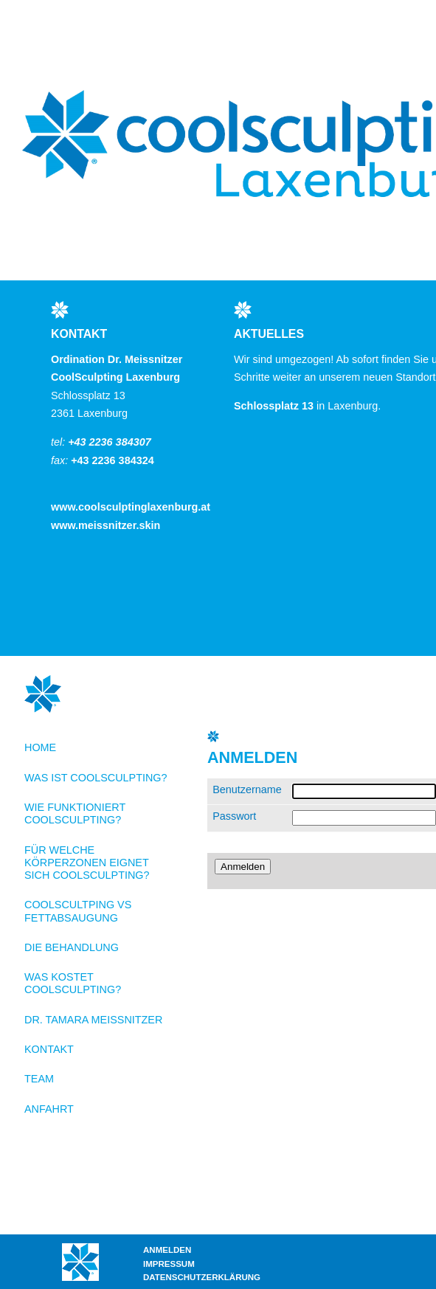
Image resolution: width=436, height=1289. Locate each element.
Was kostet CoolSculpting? (72, 983)
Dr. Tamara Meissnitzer (93, 1020)
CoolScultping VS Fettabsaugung (77, 911)
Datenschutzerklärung (201, 1277)
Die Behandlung (71, 947)
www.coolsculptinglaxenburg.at (130, 507)
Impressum (169, 1263)
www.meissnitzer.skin (105, 525)
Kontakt (49, 1049)
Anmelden (167, 1249)
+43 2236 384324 (112, 460)
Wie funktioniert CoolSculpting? (74, 813)
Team (39, 1079)
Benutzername (247, 789)
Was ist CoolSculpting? (95, 778)
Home (40, 747)
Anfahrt (49, 1109)
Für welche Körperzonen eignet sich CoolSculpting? (87, 863)
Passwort (234, 816)
